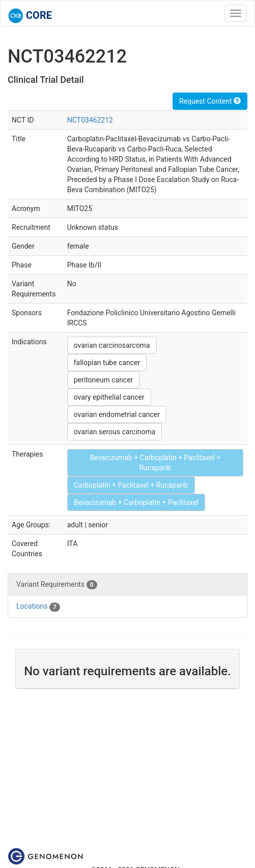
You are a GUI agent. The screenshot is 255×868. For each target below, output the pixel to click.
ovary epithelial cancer (109, 397)
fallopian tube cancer (107, 362)
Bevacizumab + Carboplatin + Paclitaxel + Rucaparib (155, 463)
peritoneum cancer (103, 380)
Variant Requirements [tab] (56, 584)
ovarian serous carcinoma (115, 432)
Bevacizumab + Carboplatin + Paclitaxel (136, 502)
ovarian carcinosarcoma (112, 345)
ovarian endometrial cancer (117, 414)
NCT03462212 (90, 120)
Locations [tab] (38, 606)
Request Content (210, 101)
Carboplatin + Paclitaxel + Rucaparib (131, 485)
